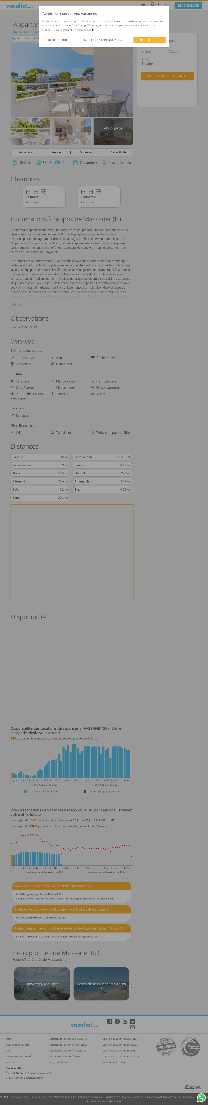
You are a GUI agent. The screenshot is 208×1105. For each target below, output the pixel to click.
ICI (93, 29)
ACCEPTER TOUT (149, 40)
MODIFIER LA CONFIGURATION (103, 40)
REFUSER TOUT (57, 40)
